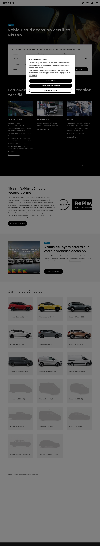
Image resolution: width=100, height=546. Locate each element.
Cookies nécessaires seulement (51, 85)
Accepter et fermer (50, 80)
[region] (50, 74)
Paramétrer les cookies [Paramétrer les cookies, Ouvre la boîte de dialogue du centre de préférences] (50, 90)
